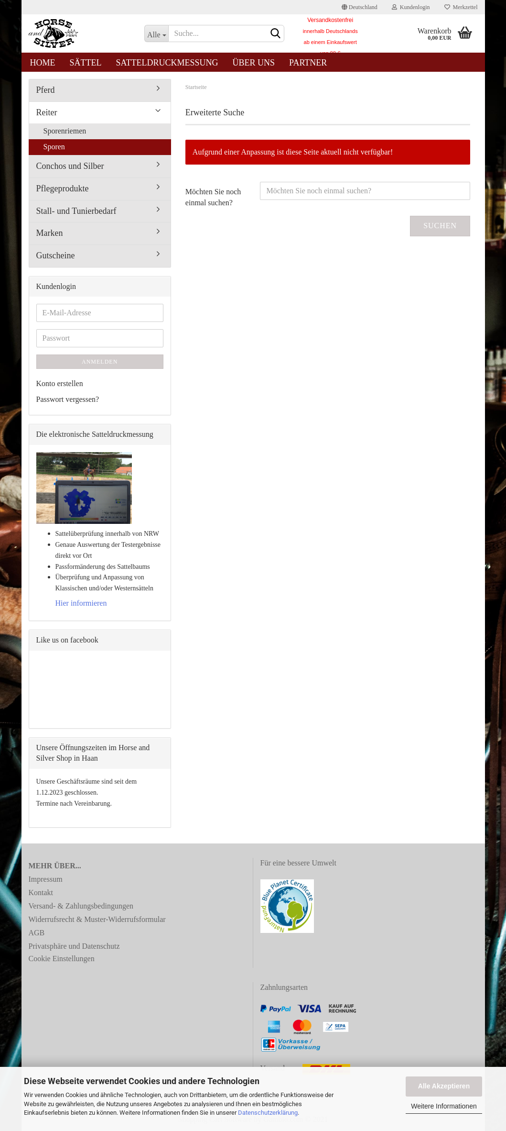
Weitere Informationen (443, 1106)
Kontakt (41, 892)
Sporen (54, 147)
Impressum (46, 879)
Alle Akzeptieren (444, 1086)
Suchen (440, 226)
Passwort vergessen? (67, 399)
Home (42, 62)
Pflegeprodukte (62, 188)
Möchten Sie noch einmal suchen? (213, 197)
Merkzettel (461, 7)
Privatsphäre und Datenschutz (74, 946)
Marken (49, 233)
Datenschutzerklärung (268, 1112)
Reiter (46, 112)
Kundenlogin (411, 7)
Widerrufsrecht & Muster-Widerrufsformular (97, 919)
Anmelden (100, 361)
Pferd (45, 90)
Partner (308, 62)
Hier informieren (81, 603)
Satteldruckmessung (167, 62)
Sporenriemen (64, 131)
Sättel (86, 62)
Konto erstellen (59, 383)
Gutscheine (55, 255)
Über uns (254, 62)
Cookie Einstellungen (62, 958)
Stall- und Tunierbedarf (76, 211)
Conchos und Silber (70, 166)
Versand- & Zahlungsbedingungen (81, 906)
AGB (37, 933)
